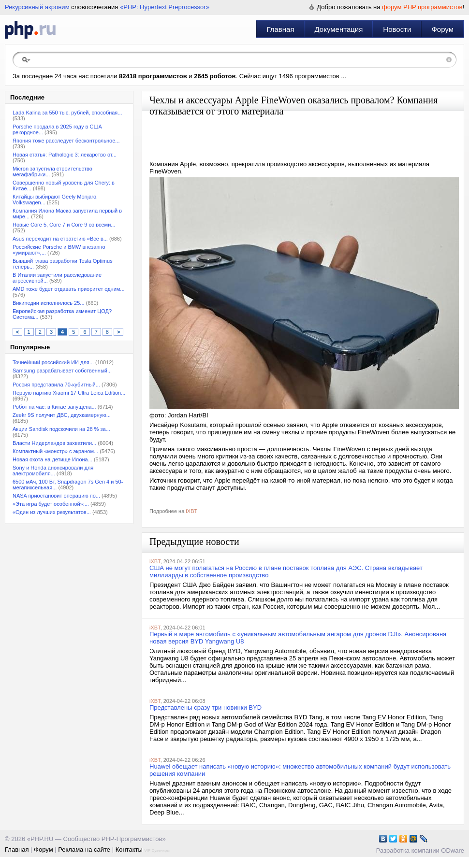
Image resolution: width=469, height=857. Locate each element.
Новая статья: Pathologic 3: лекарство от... (65, 154)
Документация (339, 29)
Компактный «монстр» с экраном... (55, 451)
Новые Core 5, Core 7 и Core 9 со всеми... (64, 225)
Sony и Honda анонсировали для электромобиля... (53, 470)
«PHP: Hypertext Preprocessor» (164, 7)
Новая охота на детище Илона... (52, 459)
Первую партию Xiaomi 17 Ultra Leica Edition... (69, 393)
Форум (442, 29)
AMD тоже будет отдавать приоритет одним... (69, 289)
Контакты (129, 849)
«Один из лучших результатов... (52, 512)
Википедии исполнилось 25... (49, 303)
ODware (452, 850)
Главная (280, 29)
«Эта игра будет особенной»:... (51, 504)
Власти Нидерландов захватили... (54, 443)
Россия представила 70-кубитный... (56, 384)
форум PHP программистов (422, 7)
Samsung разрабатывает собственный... (62, 370)
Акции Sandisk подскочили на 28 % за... (61, 429)
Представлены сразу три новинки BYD (205, 707)
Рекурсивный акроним (37, 7)
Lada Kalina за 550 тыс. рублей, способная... (67, 112)
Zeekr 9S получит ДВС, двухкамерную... (62, 415)
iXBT (191, 511)
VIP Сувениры (156, 850)
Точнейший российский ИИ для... (53, 362)
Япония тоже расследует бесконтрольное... (66, 140)
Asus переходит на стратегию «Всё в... (60, 239)
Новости (397, 29)
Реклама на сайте (84, 849)
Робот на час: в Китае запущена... (54, 407)
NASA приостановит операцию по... (56, 496)
